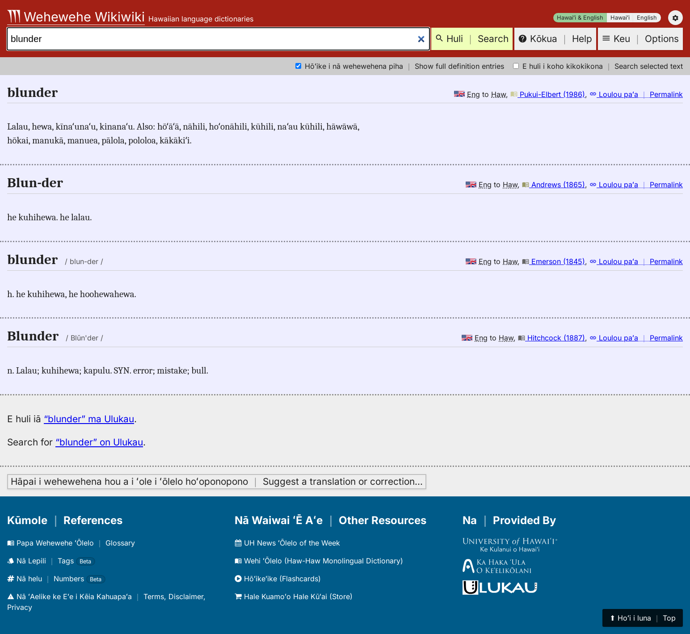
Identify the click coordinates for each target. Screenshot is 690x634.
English (647, 17)
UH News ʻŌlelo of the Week (287, 542)
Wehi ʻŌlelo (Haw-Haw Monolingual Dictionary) (319, 560)
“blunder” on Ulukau (99, 442)
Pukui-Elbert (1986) (547, 94)
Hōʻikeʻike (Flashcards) (278, 578)
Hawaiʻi (620, 17)
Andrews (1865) (553, 184)
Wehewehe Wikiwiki (76, 17)
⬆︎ (643, 617)
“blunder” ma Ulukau (89, 418)
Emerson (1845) (553, 261)
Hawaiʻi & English (580, 17)
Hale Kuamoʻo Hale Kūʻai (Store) (294, 596)
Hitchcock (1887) (551, 337)
